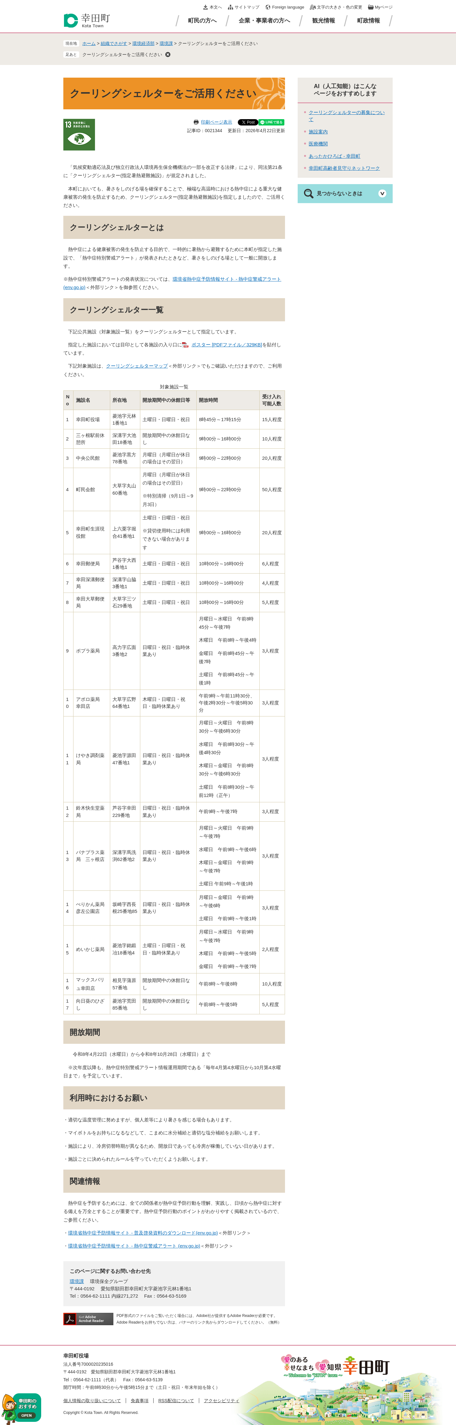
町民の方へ (202, 20)
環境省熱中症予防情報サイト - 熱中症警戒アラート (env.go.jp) (134, 1245)
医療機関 (318, 143)
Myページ (384, 7)
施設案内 (318, 131)
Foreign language (288, 7)
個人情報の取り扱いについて (92, 1400)
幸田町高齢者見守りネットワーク (344, 168)
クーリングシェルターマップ (137, 366)
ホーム (89, 43)
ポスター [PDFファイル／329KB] (227, 344)
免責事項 (140, 1400)
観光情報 (323, 20)
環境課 (166, 43)
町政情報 (368, 20)
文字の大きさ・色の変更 (339, 7)
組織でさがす (114, 43)
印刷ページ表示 (216, 122)
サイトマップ (247, 7)
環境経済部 (143, 43)
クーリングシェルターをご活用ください (122, 54)
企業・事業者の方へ (264, 20)
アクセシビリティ (221, 1400)
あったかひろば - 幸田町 (334, 156)
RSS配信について (176, 1400)
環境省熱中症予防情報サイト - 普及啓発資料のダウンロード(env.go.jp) (143, 1233)
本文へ (216, 7)
